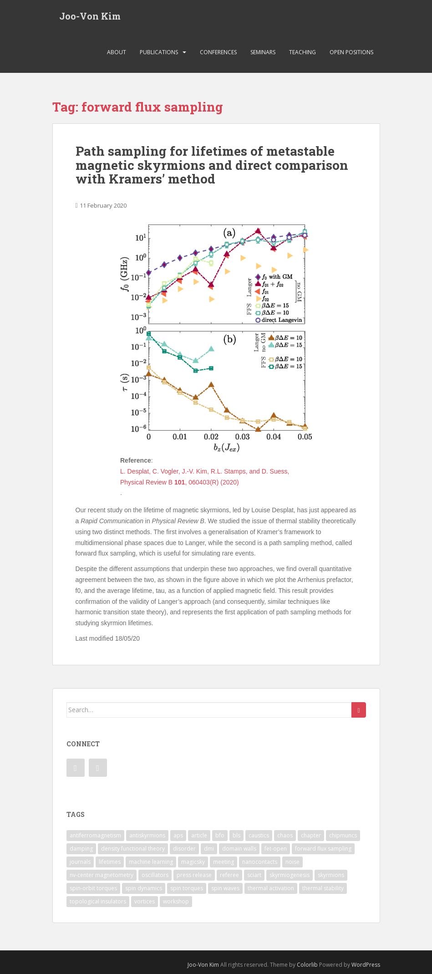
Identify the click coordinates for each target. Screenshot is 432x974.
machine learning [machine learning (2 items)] (151, 862)
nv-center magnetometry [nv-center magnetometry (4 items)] (101, 875)
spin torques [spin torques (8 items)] (186, 888)
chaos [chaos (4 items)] (285, 835)
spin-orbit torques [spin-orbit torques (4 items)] (93, 888)
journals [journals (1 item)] (80, 862)
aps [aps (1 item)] (178, 835)
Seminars (262, 52)
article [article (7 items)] (199, 835)
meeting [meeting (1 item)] (223, 862)
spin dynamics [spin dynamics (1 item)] (143, 888)
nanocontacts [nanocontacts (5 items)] (259, 862)
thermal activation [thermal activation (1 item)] (271, 888)
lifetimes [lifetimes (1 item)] (110, 862)
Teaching (302, 52)
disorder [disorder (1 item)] (184, 848)
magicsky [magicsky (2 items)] (193, 862)
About (116, 52)
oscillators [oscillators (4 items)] (155, 875)
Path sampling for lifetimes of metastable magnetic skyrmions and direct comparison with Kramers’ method (212, 165)
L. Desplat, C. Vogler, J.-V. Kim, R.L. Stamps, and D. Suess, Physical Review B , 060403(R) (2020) (204, 477)
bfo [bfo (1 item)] (219, 835)
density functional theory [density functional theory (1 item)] (133, 848)
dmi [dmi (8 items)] (209, 848)
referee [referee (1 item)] (229, 875)
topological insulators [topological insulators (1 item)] (98, 901)
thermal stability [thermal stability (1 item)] (323, 888)
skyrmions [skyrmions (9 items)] (331, 875)
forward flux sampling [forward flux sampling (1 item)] (323, 848)
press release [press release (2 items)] (194, 875)
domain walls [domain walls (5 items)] (239, 848)
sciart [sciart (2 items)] (254, 875)
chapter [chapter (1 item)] (311, 835)
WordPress (365, 965)
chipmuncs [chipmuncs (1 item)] (343, 835)
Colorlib (307, 965)
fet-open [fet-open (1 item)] (275, 848)
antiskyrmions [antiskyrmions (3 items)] (147, 835)
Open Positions (351, 52)
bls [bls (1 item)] (236, 835)
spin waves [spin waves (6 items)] (225, 888)
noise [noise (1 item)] (292, 862)
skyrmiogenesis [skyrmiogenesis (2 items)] (289, 875)
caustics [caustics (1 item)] (259, 835)
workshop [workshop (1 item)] (176, 901)
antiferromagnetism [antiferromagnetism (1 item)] (95, 835)
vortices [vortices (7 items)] (144, 901)
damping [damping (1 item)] (81, 848)
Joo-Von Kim (90, 16)
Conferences (218, 52)
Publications (159, 52)
